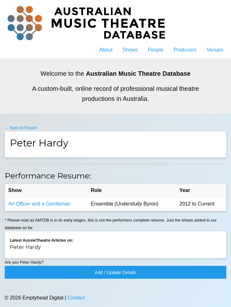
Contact (76, 297)
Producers (185, 49)
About (106, 49)
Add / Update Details (115, 272)
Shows (130, 49)
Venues (215, 49)
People (156, 49)
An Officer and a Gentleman (39, 203)
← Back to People (21, 127)
